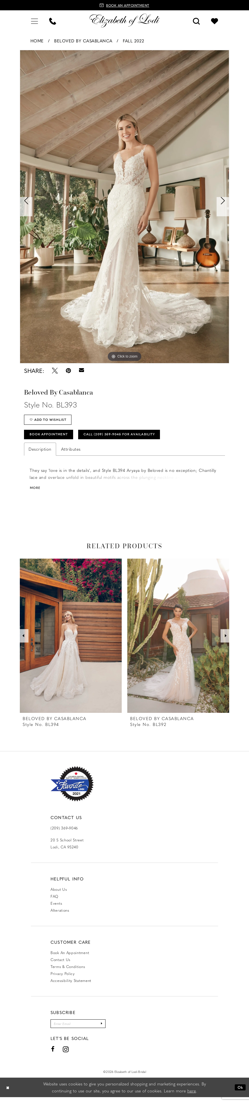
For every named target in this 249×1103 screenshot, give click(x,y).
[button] (34, 20)
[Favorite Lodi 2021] (72, 788)
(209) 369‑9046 (64, 832)
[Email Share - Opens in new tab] (81, 370)
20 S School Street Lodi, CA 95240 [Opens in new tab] (67, 848)
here (191, 1097)
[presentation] (71, 640)
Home (37, 41)
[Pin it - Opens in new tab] (68, 370)
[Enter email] (82, 1029)
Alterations (60, 914)
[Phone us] (53, 20)
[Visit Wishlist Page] (214, 20)
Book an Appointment (70, 957)
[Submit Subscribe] (109, 1029)
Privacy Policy (63, 978)
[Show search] (196, 20)
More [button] (36, 492)
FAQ (54, 900)
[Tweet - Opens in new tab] (54, 370)
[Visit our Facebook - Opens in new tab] (53, 1054)
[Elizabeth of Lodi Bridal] (124, 21)
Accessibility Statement (71, 985)
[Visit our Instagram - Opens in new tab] (66, 1055)
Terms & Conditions (68, 971)
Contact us (60, 964)
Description (40, 453)
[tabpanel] (124, 206)
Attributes (71, 453)
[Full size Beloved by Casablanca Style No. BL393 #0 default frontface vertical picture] (124, 206)
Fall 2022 (133, 41)
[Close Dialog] (8, 1093)
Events (56, 907)
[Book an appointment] (124, 5)
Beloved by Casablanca (83, 41)
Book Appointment (52, 437)
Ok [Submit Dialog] (239, 1093)
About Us (59, 893)
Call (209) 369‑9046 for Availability (133, 437)
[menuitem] (34, 20)
